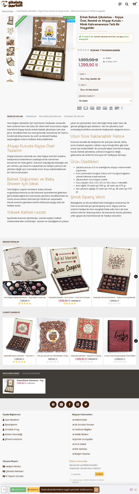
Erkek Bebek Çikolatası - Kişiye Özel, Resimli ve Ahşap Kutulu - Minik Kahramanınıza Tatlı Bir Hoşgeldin (31, 380)
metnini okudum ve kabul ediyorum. (87, 481)
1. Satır (81, 74)
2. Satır (82, 85)
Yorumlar (31, 116)
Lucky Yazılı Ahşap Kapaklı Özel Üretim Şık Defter (120, 356)
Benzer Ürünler (11, 242)
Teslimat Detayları (74, 116)
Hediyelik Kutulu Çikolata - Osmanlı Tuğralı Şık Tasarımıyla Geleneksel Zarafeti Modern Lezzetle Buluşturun (20, 356)
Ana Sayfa (7, 11)
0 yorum (94, 50)
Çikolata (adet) (86, 96)
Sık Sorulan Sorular (50, 116)
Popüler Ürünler (31, 373)
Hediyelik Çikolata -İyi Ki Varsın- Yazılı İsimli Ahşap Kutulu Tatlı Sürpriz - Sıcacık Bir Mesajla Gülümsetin (70, 297)
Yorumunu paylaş (111, 50)
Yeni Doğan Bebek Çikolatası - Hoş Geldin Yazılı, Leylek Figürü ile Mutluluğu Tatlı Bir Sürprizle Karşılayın (25, 297)
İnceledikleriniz (11, 373)
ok (96, 489)
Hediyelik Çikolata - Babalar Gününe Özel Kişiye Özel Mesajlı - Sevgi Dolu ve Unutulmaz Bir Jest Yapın (87, 356)
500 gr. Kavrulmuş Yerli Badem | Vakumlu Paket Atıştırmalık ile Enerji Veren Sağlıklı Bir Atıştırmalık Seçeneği (53, 356)
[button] (18, 48)
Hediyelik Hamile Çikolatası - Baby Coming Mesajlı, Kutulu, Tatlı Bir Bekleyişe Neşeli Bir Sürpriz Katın (114, 297)
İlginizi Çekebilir (11, 312)
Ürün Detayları (15, 116)
